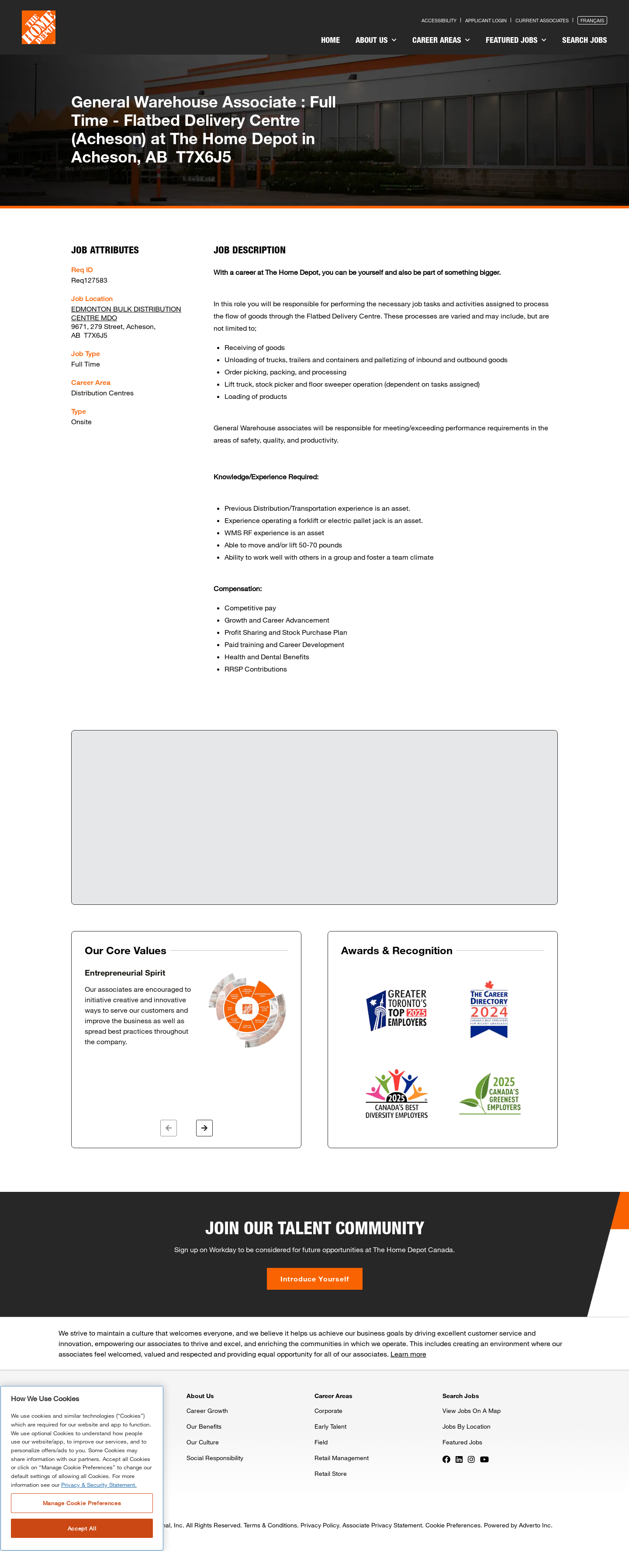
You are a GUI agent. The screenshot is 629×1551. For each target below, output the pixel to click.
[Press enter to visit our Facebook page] (446, 1458)
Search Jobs (584, 40)
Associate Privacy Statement (382, 1525)
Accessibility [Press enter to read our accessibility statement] (439, 20)
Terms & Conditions (270, 1525)
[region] (82, 1468)
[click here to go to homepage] (38, 27)
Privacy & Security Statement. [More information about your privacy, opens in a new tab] (99, 1484)
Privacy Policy (320, 1525)
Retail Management (341, 1457)
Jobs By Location (466, 1426)
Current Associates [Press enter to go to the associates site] (542, 20)
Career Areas (441, 40)
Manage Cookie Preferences (82, 1502)
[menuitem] (330, 41)
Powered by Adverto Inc (517, 1525)
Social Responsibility (215, 1457)
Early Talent (330, 1426)
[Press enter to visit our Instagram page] (471, 1458)
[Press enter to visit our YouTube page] (484, 1458)
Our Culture (203, 1442)
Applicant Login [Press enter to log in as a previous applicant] (486, 20)
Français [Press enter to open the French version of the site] (592, 20)
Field (321, 1442)
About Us (376, 40)
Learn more (408, 1354)
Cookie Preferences (452, 1525)
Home (330, 40)
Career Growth (207, 1410)
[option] (186, 1008)
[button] (168, 1128)
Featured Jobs (516, 40)
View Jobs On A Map (471, 1410)
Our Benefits (204, 1426)
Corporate (328, 1410)
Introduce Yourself (314, 1278)
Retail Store (330, 1473)
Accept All (82, 1528)
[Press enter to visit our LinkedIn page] (459, 1458)
